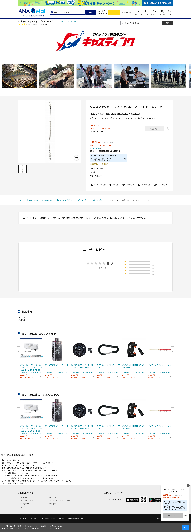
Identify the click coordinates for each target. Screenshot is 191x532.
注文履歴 (162, 14)
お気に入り (154, 14)
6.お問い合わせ (52, 504)
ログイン (114, 12)
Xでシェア (115, 185)
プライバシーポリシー (48, 519)
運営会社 (23, 519)
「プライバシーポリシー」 (39, 528)
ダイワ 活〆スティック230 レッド (159, 366)
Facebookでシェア (100, 185)
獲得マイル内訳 (95, 148)
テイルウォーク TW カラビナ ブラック (108, 366)
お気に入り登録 (185, 515)
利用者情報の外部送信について (78, 519)
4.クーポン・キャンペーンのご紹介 (59, 501)
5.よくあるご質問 (23, 504)
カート (169, 14)
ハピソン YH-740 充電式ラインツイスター (133, 366)
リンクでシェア (162, 185)
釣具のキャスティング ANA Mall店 (37, 21)
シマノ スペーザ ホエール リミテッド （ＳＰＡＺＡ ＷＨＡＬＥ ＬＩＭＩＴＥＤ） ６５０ (31, 367)
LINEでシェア (130, 185)
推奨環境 (61, 519)
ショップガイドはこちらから (70, 21)
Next (172, 350)
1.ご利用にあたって (24, 497)
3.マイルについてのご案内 (26, 501)
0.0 (110, 263)
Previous (18, 350)
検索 (90, 12)
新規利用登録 (126, 12)
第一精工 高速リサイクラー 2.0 (56, 365)
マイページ (138, 14)
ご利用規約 (33, 519)
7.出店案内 (21, 507)
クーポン (146, 14)
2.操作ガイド (52, 497)
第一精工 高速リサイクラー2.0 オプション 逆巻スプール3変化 (82, 366)
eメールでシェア (145, 185)
